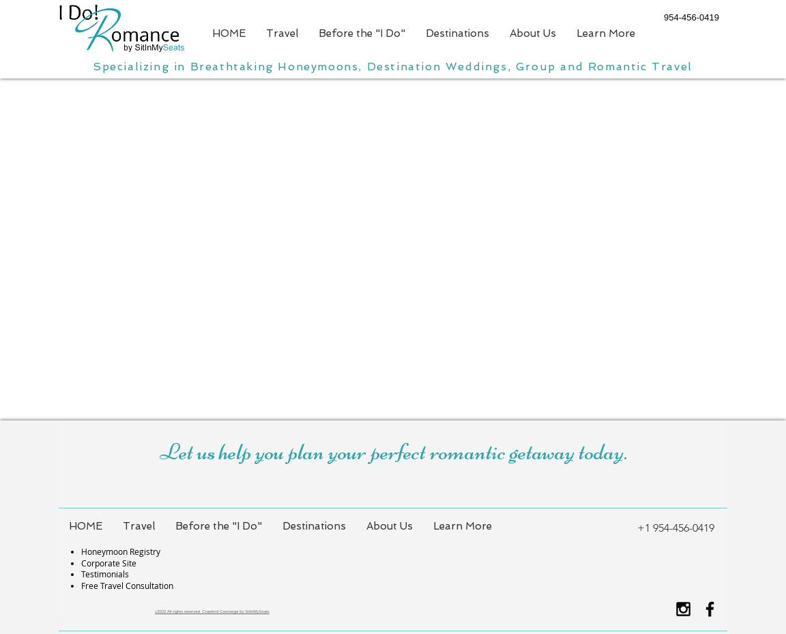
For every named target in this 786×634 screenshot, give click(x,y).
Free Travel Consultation (127, 585)
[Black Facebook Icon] (710, 609)
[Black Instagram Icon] (683, 609)
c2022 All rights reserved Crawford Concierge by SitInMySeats (212, 611)
